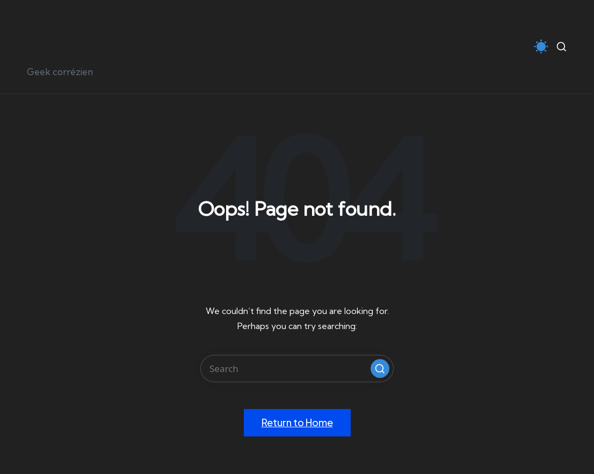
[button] (380, 368)
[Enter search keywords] (297, 368)
